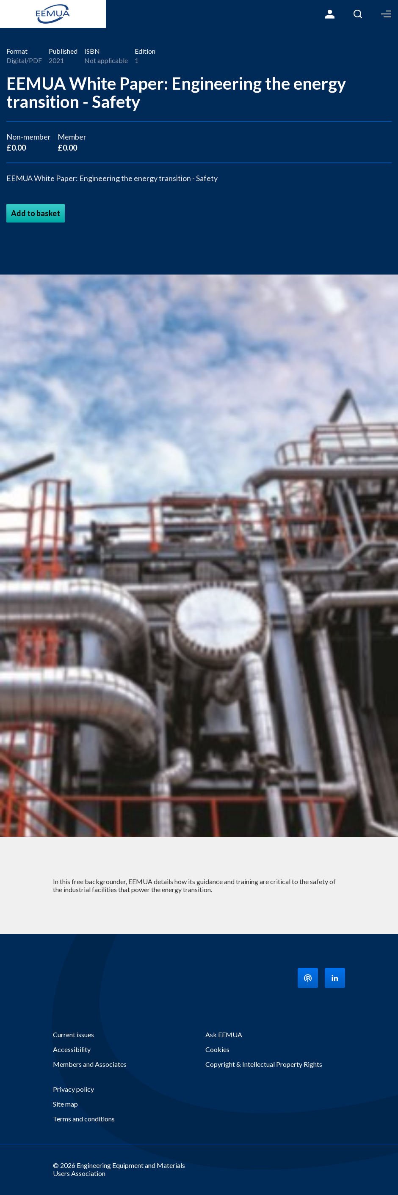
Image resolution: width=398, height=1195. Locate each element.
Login (329, 14)
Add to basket (35, 213)
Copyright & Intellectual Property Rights (263, 1064)
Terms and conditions (84, 1119)
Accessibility (72, 1049)
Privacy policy (73, 1089)
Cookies (217, 1049)
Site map (65, 1104)
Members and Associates (90, 1064)
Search (357, 14)
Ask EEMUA (223, 1034)
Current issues (73, 1034)
